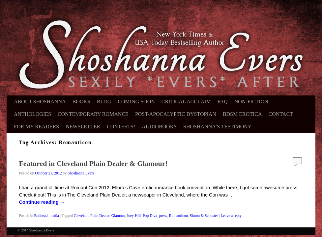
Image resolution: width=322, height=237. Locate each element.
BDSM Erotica (242, 114)
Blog (104, 101)
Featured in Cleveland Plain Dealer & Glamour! (93, 163)
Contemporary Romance (93, 114)
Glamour (118, 216)
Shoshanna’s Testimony (217, 126)
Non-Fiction (251, 101)
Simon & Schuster (204, 216)
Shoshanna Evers (81, 173)
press (163, 216)
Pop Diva (150, 216)
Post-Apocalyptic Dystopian (175, 114)
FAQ (223, 101)
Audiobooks (159, 126)
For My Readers (36, 126)
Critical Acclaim (186, 101)
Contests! (121, 126)
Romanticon (178, 216)
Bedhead (41, 216)
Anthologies (32, 114)
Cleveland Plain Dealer (91, 216)
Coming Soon (136, 101)
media (54, 216)
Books (81, 101)
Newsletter (83, 126)
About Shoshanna (40, 101)
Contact (281, 114)
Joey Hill (134, 216)
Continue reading (42, 202)
